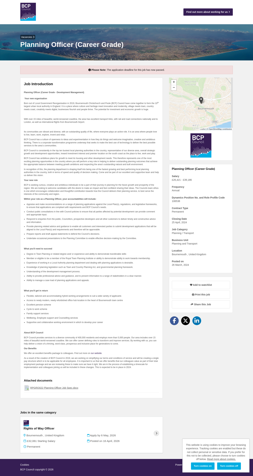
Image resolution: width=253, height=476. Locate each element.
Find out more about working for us (208, 12)
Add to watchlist (201, 284)
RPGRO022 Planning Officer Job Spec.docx (54, 387)
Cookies (24, 460)
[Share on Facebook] (174, 320)
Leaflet (202, 129)
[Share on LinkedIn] (196, 320)
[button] (201, 100)
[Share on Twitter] (185, 320)
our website (96, 353)
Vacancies (27, 37)
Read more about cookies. (221, 459)
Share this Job (201, 304)
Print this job (201, 294)
